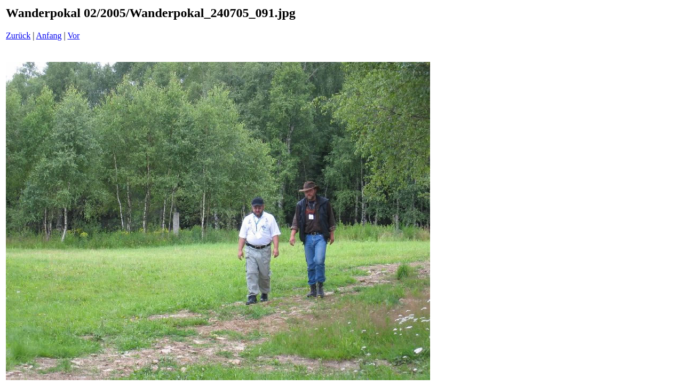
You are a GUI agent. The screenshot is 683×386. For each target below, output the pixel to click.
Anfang (49, 35)
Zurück (18, 35)
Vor (73, 35)
